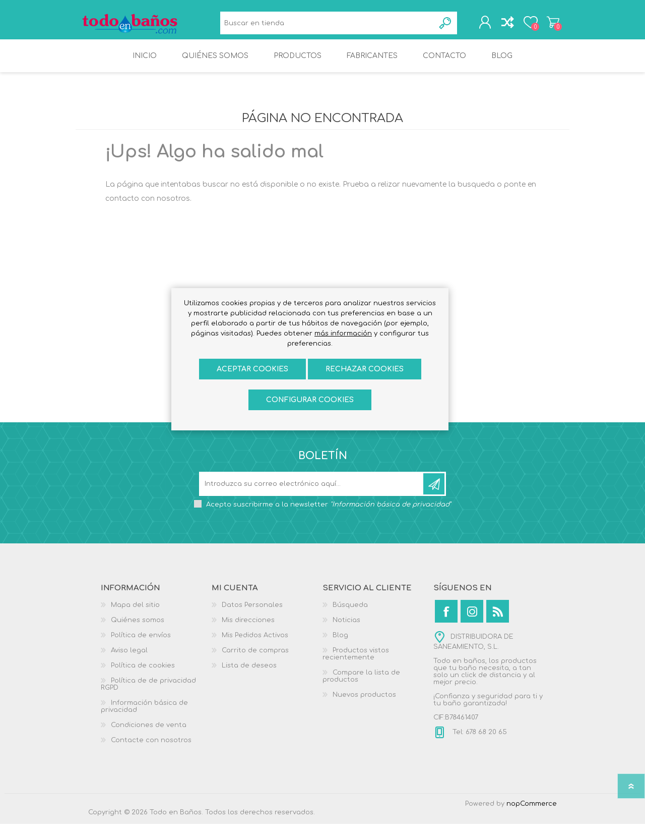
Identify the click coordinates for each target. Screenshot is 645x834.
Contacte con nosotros (151, 750)
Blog (340, 645)
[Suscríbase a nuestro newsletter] (312, 494)
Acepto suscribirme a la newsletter (328, 514)
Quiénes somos (137, 630)
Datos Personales (252, 615)
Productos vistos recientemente (355, 664)
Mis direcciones (248, 630)
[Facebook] (446, 621)
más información (343, 333)
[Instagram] (472, 621)
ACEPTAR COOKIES (252, 369)
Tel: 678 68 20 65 (478, 742)
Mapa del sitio (135, 615)
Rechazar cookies (365, 369)
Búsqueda (439, 25)
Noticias (346, 630)
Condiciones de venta (148, 735)
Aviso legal (129, 660)
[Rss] (497, 621)
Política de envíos (141, 645)
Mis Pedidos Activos (255, 645)
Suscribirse (433, 494)
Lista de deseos (249, 675)
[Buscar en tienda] (324, 25)
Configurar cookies (310, 400)
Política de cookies (143, 675)
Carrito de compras (545, 25)
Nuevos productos (364, 704)
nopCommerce (531, 813)
